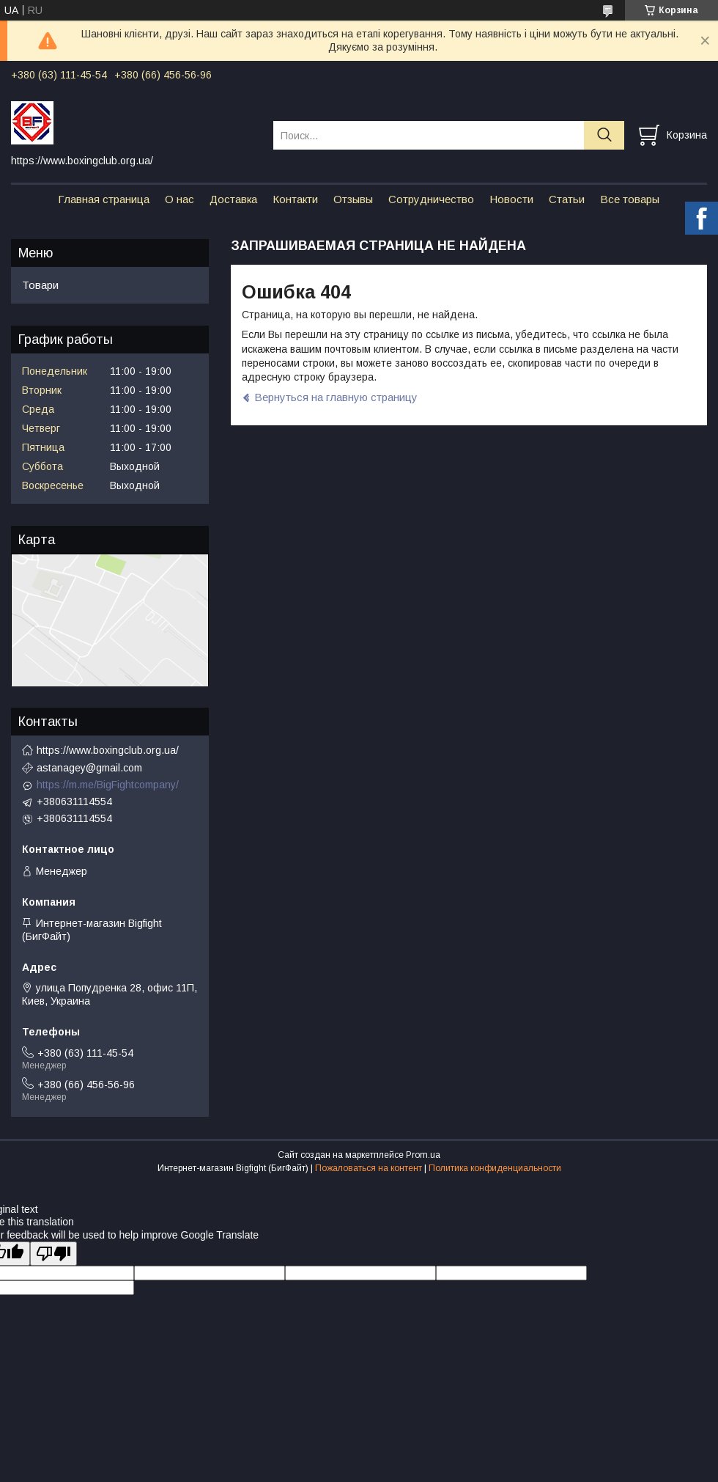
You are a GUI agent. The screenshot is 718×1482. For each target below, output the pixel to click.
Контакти (295, 199)
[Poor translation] (53, 1253)
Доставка (233, 199)
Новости (511, 199)
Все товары (629, 199)
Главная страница (103, 199)
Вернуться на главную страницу (336, 397)
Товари (40, 285)
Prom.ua (423, 1155)
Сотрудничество (431, 199)
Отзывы (353, 199)
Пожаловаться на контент (368, 1168)
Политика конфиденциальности (495, 1168)
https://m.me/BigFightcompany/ (108, 784)
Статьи (567, 199)
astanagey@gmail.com (89, 768)
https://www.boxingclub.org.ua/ (108, 750)
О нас (179, 199)
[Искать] (604, 135)
